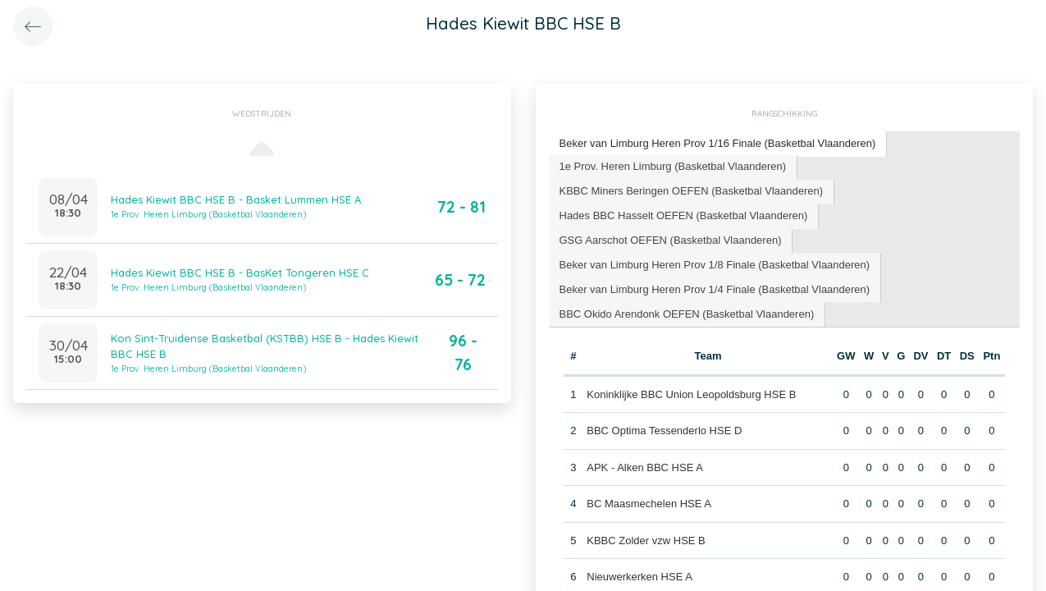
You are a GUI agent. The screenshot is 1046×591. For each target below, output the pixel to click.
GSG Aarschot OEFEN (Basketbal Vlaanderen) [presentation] (671, 240)
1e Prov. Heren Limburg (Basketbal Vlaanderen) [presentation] (673, 166)
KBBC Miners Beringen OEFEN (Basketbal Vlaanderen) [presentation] (692, 191)
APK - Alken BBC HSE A (645, 467)
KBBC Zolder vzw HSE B (646, 540)
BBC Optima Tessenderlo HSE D (664, 430)
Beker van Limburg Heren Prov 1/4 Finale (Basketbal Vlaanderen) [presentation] (715, 289)
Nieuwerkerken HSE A (639, 576)
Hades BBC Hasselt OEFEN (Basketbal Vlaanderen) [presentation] (684, 215)
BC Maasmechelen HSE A (649, 503)
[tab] (718, 144)
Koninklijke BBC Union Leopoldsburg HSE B (691, 394)
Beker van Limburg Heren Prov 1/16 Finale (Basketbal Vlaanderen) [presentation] (718, 143)
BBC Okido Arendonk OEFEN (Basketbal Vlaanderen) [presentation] (687, 314)
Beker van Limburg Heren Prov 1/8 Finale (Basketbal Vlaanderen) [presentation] (715, 265)
